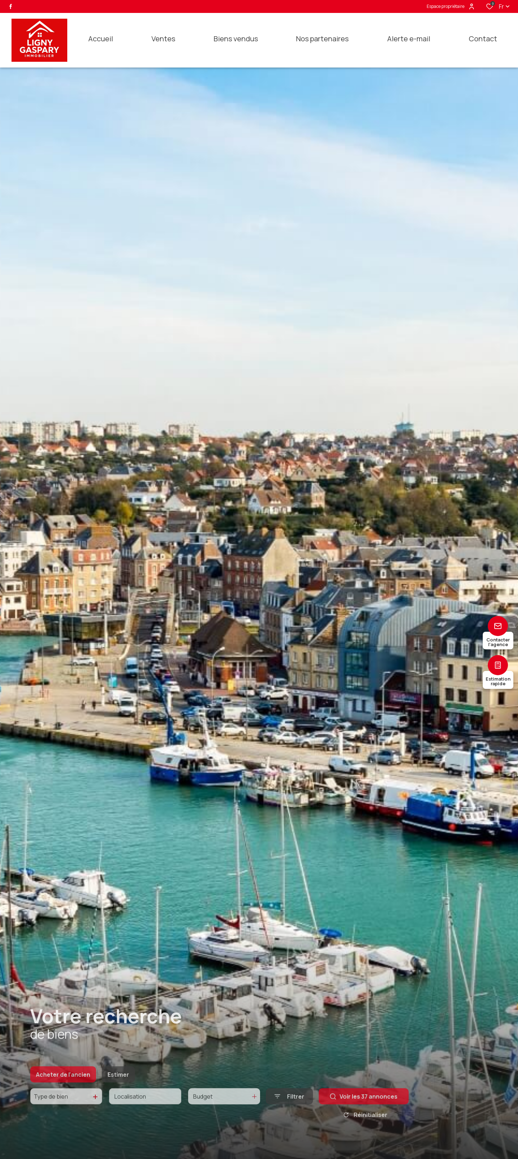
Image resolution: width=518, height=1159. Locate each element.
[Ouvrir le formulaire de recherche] (289, 1107)
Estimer (118, 1085)
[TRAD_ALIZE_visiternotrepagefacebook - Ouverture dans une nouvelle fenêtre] (10, 6)
